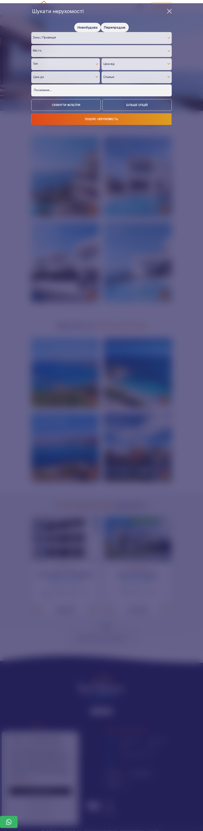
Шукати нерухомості (102, 11)
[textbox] (102, 37)
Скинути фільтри (66, 105)
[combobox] (101, 38)
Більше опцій (137, 105)
